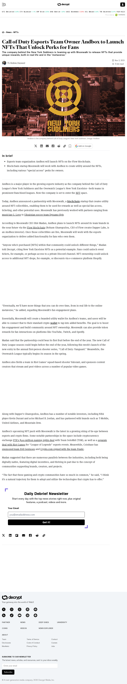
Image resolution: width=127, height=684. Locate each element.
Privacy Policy (32, 646)
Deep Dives (44, 622)
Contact (54, 639)
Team (4, 639)
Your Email (13, 508)
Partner (6, 622)
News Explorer (46, 628)
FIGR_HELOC (121, 12)
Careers (54, 643)
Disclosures (6, 643)
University (62, 622)
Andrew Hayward (17, 63)
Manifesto (5, 646)
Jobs (53, 646)
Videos (23, 628)
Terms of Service (33, 639)
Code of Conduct (33, 643)
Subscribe (8, 672)
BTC (3, 12)
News (22, 622)
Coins (4, 628)
